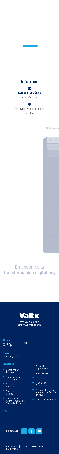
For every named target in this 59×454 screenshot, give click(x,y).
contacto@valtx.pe (29, 97)
